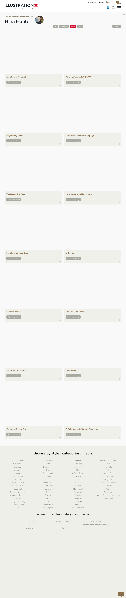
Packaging (78, 492)
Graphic (48, 495)
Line (78, 470)
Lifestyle (78, 467)
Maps (78, 479)
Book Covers (17, 486)
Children (17, 498)
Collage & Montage (18, 501)
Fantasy (48, 476)
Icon (48, 501)
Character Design (17, 495)
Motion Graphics (63, 522)
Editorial (48, 470)
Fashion (48, 479)
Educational (48, 473)
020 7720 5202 (91, 2)
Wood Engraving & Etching (108, 495)
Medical (78, 483)
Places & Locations (108, 461)
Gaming (48, 489)
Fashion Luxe (47, 483)
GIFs (48, 492)
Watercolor (108, 492)
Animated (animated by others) (96, 525)
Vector (108, 489)
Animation (17, 470)
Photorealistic (78, 508)
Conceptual (48, 461)
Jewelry (78, 461)
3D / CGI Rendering (17, 461)
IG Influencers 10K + (47, 505)
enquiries (101, 2)
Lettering (78, 464)
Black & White (18, 483)
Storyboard (108, 479)
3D (63, 528)
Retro (108, 470)
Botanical (18, 489)
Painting (78, 495)
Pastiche (78, 501)
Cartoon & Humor (17, 492)
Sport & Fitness (108, 476)
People (78, 505)
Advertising (17, 464)
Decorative (47, 467)
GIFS (30, 525)
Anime (17, 473)
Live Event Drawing (78, 473)
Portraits (108, 467)
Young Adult (108, 498)
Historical (48, 498)
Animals (17, 467)
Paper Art (78, 498)
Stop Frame (96, 522)
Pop (108, 464)
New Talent (78, 489)
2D (63, 525)
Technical (108, 486)
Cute (48, 464)
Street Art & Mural (108, 483)
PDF (80, 26)
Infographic (48, 508)
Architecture (18, 476)
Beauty (18, 479)
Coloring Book (18, 505)
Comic (17, 508)
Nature (78, 486)
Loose (78, 476)
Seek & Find (108, 473)
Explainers (30, 528)
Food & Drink (47, 486)
